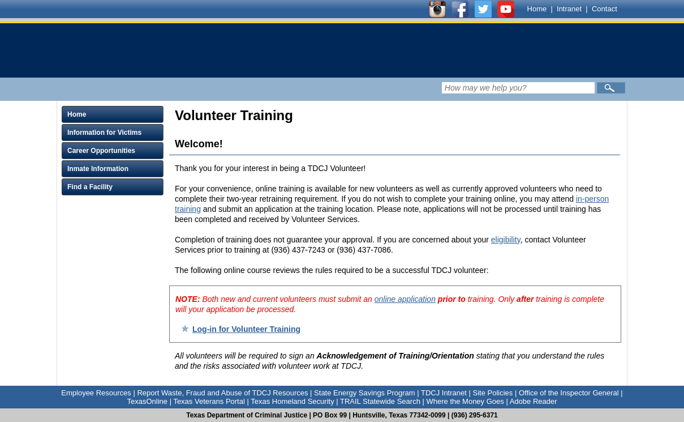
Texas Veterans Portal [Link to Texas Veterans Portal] (208, 401)
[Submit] (611, 87)
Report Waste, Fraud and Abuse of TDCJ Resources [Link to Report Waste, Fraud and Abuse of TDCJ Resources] (222, 393)
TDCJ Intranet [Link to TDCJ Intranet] (444, 393)
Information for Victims (104, 133)
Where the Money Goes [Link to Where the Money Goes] (465, 401)
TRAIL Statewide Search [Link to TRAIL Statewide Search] (380, 401)
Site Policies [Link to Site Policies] (492, 393)
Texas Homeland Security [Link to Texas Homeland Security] (292, 401)
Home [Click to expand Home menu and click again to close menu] (76, 114)
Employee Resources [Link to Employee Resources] (96, 393)
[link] (271, 50)
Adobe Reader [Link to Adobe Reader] (533, 401)
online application (405, 299)
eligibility (505, 239)
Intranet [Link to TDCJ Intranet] (569, 9)
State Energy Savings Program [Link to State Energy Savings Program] (364, 393)
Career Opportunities (101, 151)
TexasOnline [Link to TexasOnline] (147, 401)
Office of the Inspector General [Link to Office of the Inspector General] (569, 393)
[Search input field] (518, 87)
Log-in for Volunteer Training (246, 329)
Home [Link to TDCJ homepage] (537, 9)
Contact (604, 9)
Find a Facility (90, 187)
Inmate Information (97, 169)
